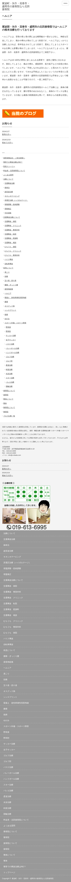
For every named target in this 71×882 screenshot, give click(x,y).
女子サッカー (11, 340)
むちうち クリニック (13, 251)
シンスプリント (10, 310)
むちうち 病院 (10, 247)
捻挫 (6, 315)
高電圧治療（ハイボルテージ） (16, 200)
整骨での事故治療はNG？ (13, 162)
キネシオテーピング (12, 196)
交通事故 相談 (10, 243)
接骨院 (5, 395)
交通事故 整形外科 (12, 230)
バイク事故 (9, 259)
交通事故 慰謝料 (11, 238)
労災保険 (8, 213)
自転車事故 (9, 264)
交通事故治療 (10, 183)
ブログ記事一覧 (9, 416)
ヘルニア (8, 293)
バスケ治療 (10, 344)
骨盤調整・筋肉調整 (12, 204)
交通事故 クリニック (13, 226)
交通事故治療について (11, 217)
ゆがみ (7, 319)
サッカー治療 (11, 336)
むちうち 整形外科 (12, 255)
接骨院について (9, 391)
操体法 (7, 188)
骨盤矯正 (8, 209)
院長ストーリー (9, 166)
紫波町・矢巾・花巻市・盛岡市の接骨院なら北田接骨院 (32, 878)
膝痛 (6, 302)
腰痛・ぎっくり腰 (11, 285)
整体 (5, 403)
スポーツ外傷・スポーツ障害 (15, 323)
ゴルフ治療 (10, 357)
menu (65, 3)
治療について (8, 179)
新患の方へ (6, 134)
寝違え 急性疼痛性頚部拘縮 (15, 298)
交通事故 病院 (10, 221)
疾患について (8, 268)
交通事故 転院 (10, 234)
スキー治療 (10, 378)
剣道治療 (9, 370)
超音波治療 (9, 192)
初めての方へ (7, 143)
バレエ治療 (10, 382)
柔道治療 (9, 365)
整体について (8, 399)
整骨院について (9, 408)
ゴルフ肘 (9, 361)
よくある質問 (8, 175)
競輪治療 (9, 386)
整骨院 (5, 412)
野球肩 (8, 327)
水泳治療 (9, 374)
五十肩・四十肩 (10, 281)
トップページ (9, 872)
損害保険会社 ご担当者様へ (14, 158)
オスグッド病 (10, 306)
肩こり (7, 272)
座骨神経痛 (9, 289)
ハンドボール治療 (12, 353)
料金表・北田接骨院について (14, 171)
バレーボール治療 (12, 348)
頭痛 (6, 276)
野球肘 (8, 331)
